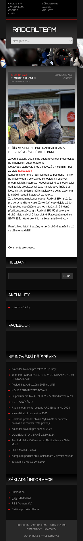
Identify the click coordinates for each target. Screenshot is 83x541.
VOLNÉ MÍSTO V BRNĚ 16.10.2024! (33, 434)
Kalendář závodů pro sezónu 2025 (32, 428)
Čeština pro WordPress (25, 509)
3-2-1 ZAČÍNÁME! (22, 401)
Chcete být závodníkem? (32, 525)
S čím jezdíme (50, 3)
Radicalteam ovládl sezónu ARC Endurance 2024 (41, 407)
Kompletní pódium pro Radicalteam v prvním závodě (42, 456)
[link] (25, 170)
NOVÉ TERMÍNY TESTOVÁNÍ (30, 390)
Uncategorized (20, 81)
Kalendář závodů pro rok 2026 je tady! (34, 369)
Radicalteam (34, 29)
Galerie (46, 7)
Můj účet (47, 10)
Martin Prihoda (23, 78)
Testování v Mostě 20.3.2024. (29, 461)
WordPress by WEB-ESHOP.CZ (41, 536)
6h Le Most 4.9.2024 (24, 450)
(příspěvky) (21, 498)
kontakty (50, 529)
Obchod (13, 10)
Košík (11, 13)
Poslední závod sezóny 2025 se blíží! (34, 384)
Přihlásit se (18, 492)
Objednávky (34, 529)
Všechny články (21, 307)
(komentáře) (22, 503)
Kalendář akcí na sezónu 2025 (30, 413)
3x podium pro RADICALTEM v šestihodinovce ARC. (42, 396)
